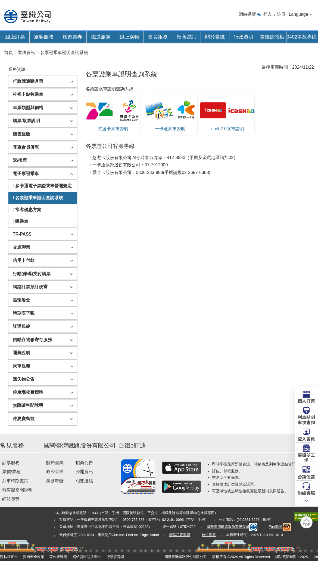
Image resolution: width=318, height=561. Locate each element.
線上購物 (129, 37)
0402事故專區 (301, 37)
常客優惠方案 (28, 209)
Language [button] (298, 14)
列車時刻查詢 (15, 480)
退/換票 (20, 160)
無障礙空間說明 (28, 405)
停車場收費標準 (28, 392)
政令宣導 (55, 471)
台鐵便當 (306, 476)
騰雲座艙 (21, 134)
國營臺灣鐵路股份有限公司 (232, 527)
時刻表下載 (24, 313)
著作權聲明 (58, 557)
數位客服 (209, 535)
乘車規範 (21, 366)
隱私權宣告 (9, 557)
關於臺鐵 (215, 37)
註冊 (281, 14)
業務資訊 (26, 52)
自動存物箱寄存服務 (32, 339)
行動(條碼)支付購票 (32, 273)
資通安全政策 (33, 557)
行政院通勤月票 (28, 81)
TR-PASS (22, 234)
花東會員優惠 (26, 147)
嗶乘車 (21, 221)
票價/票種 (11, 471)
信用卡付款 (24, 260)
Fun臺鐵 (280, 527)
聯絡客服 (306, 493)
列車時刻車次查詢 (306, 419)
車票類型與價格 (28, 107)
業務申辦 (55, 480)
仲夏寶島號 (24, 418)
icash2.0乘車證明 (227, 113)
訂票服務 (11, 462)
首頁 (8, 52)
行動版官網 (115, 557)
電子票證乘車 (26, 173)
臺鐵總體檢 (272, 37)
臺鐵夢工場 (306, 457)
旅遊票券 (72, 37)
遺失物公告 (24, 379)
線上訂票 (15, 37)
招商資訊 (186, 37)
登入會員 (306, 438)
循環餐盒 (21, 300)
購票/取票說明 (26, 120)
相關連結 (84, 480)
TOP (306, 524)
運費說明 (21, 352)
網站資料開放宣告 (87, 557)
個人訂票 (306, 401)
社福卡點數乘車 (28, 94)
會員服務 (158, 37)
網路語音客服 (179, 535)
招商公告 (84, 462)
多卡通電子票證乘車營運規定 (43, 185)
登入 (267, 14)
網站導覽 (247, 14)
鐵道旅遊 (101, 37)
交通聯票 (21, 247)
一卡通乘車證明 (170, 113)
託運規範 (21, 326)
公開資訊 (84, 471)
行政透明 (243, 37)
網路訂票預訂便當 (30, 286)
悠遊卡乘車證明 (113, 113)
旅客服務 (44, 37)
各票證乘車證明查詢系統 (64, 52)
